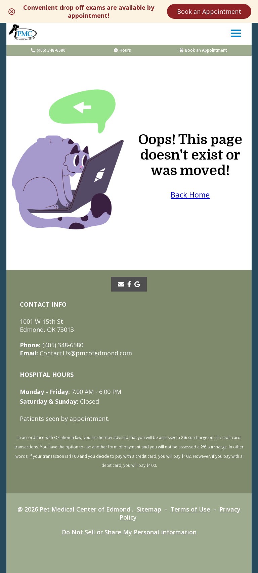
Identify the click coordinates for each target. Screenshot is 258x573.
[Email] (121, 284)
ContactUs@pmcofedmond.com (76, 353)
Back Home (190, 194)
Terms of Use (190, 509)
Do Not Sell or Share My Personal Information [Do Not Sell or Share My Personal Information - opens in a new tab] (129, 532)
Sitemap (149, 509)
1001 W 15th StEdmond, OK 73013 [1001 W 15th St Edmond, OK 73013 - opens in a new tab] (47, 325)
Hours (122, 50)
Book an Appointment (209, 11)
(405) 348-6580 (48, 50)
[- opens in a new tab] (129, 284)
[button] (236, 33)
